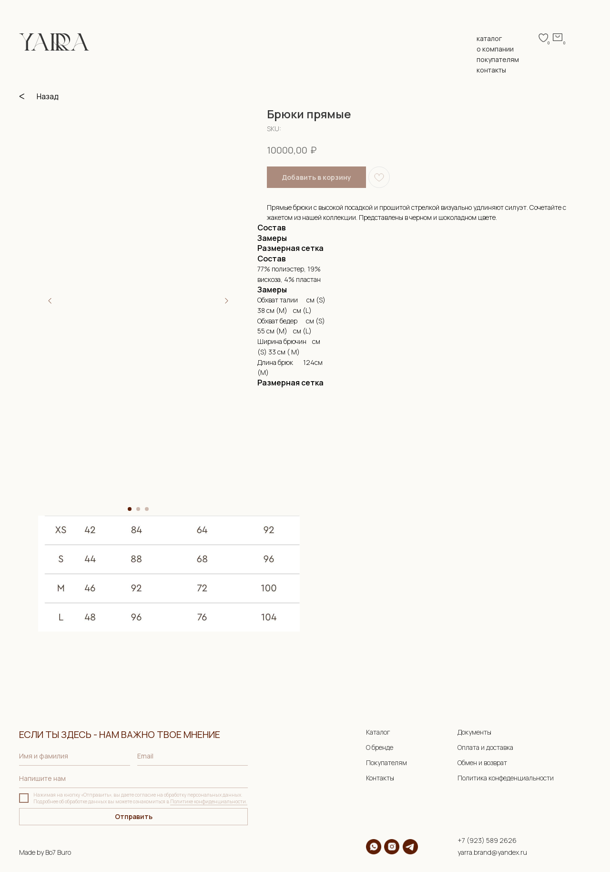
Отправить (133, 816)
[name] (74, 756)
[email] (192, 756)
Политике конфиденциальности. (208, 801)
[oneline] (133, 778)
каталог (489, 38)
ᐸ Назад (39, 96)
